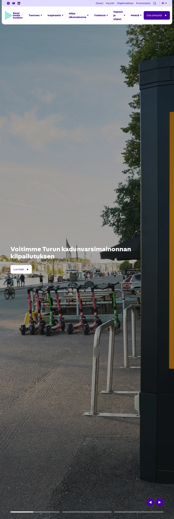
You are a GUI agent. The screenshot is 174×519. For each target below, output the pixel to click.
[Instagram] (8, 3)
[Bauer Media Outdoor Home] (13, 15)
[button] (154, 3)
